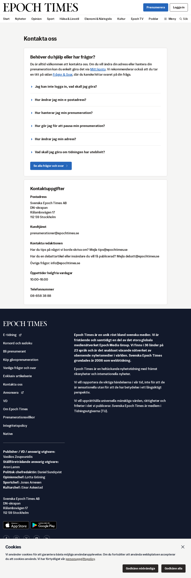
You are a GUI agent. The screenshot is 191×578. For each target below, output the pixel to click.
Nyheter (20, 18)
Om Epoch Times (15, 409)
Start (6, 18)
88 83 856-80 (40, 296)
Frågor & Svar (62, 74)
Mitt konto (98, 69)
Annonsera (13, 392)
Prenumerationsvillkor (19, 417)
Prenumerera (156, 7)
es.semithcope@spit (112, 250)
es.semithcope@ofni (65, 263)
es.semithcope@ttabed (142, 256)
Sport (50, 18)
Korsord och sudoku (17, 343)
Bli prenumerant (14, 351)
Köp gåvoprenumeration (20, 360)
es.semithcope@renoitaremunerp (54, 233)
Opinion (36, 18)
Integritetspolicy (15, 426)
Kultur (121, 18)
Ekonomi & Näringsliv (98, 18)
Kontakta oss (12, 384)
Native (8, 434)
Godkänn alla (173, 568)
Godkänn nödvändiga (140, 568)
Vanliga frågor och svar (19, 368)
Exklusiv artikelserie (17, 376)
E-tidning (12, 335)
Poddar (153, 18)
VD (5, 401)
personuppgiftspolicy (80, 559)
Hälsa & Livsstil (69, 18)
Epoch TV (137, 18)
